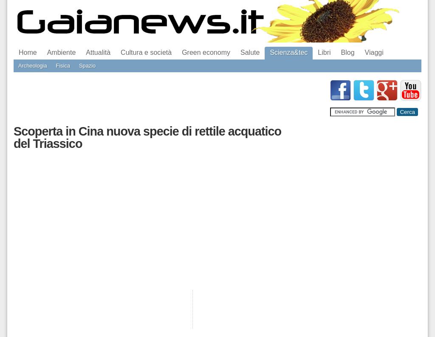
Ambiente (61, 52)
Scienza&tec (289, 52)
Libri (324, 52)
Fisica (63, 65)
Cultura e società (146, 52)
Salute (250, 52)
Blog (348, 52)
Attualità (98, 52)
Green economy (206, 52)
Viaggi (374, 52)
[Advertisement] (168, 99)
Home (28, 52)
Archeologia (32, 65)
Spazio (87, 65)
